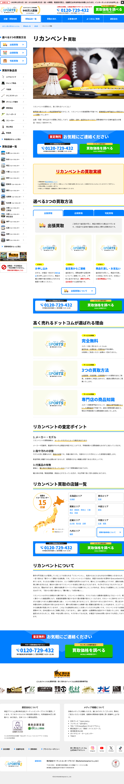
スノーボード (8, 114)
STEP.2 (70, 264)
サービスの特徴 (89, 335)
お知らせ (5, 2)
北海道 (72, 499)
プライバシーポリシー (51, 749)
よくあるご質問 (93, 18)
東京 (71, 509)
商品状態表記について (51, 182)
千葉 (89, 509)
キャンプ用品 (8, 83)
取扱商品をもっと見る (12, 139)
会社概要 (6, 749)
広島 (99, 523)
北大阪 (72, 523)
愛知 (99, 509)
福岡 (71, 534)
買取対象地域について (107, 532)
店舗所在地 (20, 749)
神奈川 (83, 509)
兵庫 (84, 523)
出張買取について (75, 291)
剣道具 (6, 132)
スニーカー (7, 120)
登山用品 (7, 126)
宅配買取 (10, 61)
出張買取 (10, 45)
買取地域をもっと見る (12, 246)
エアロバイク (8, 76)
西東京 (76, 509)
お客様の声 (72, 18)
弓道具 (6, 89)
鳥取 (104, 523)
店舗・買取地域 (10, 18)
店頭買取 (10, 53)
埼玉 (71, 512)
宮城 (99, 499)
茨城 (76, 512)
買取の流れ (51, 18)
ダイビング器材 (9, 101)
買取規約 (33, 749)
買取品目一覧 (30, 18)
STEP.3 (100, 264)
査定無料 (55, 137)
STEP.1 (39, 264)
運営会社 (113, 18)
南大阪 (78, 523)
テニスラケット (9, 95)
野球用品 (7, 108)
